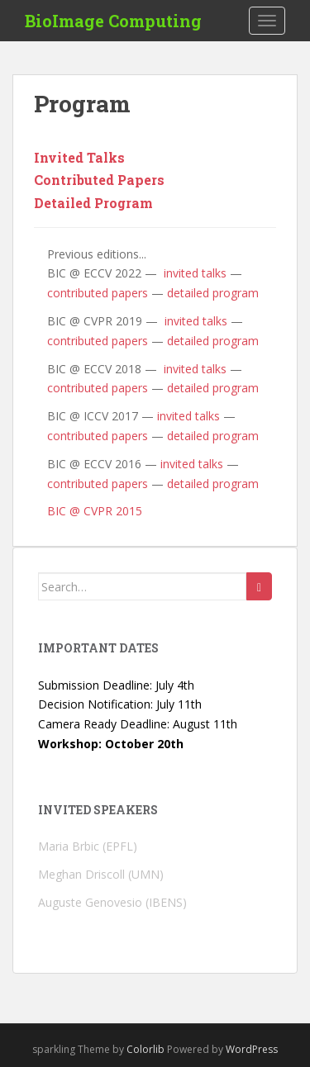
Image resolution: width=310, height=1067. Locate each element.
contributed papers (97, 293)
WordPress (252, 1049)
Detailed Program (93, 202)
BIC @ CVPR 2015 (94, 511)
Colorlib (145, 1049)
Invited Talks (79, 157)
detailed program (213, 293)
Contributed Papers (99, 179)
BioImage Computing (113, 20)
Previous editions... (96, 254)
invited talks (193, 273)
